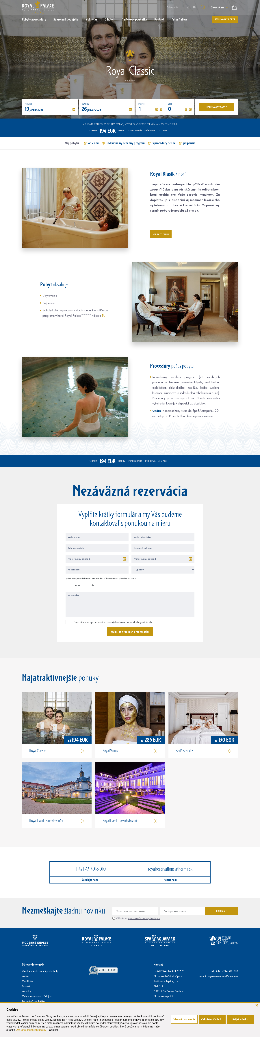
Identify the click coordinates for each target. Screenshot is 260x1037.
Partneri (26, 986)
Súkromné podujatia (66, 19)
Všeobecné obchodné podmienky (40, 971)
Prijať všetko (240, 1019)
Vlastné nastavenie (184, 1019)
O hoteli (109, 19)
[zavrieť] (256, 1005)
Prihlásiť (221, 911)
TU (103, 316)
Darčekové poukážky (134, 19)
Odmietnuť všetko (212, 1019)
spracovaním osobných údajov (144, 918)
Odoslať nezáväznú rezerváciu (130, 631)
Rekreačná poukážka (33, 1001)
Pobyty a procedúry (34, 19)
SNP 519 (158, 986)
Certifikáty (27, 981)
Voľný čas (91, 19)
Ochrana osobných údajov (31, 1029)
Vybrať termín (161, 234)
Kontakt (159, 19)
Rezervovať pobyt (225, 19)
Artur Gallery (179, 19)
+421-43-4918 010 (90, 869)
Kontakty (26, 991)
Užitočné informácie (33, 964)
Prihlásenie (172, 7)
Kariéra (25, 976)
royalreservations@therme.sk (170, 869)
